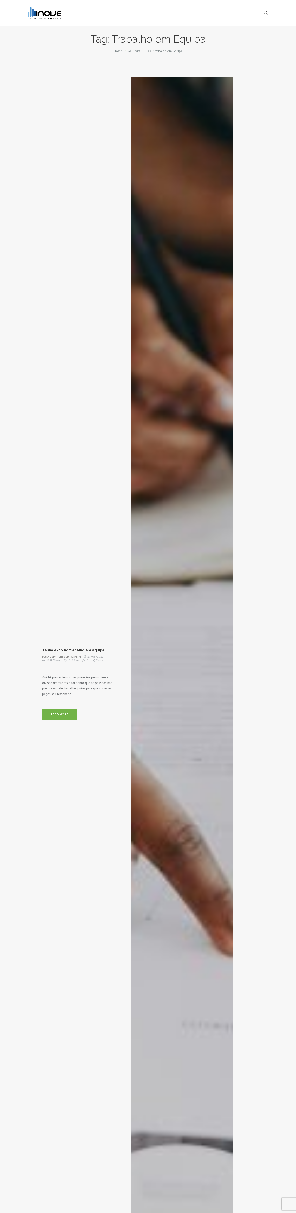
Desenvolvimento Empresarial (62, 657)
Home (118, 51)
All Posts (134, 51)
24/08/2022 (95, 656)
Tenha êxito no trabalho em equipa (73, 650)
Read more (59, 714)
